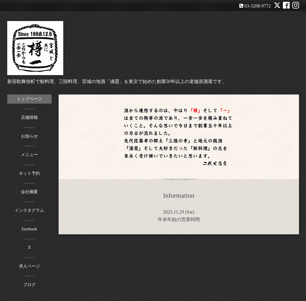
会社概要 (29, 191)
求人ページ (29, 266)
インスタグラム (29, 210)
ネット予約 (29, 173)
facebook (29, 229)
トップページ (29, 99)
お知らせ (29, 136)
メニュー (29, 154)
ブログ (29, 284)
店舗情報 (29, 117)
